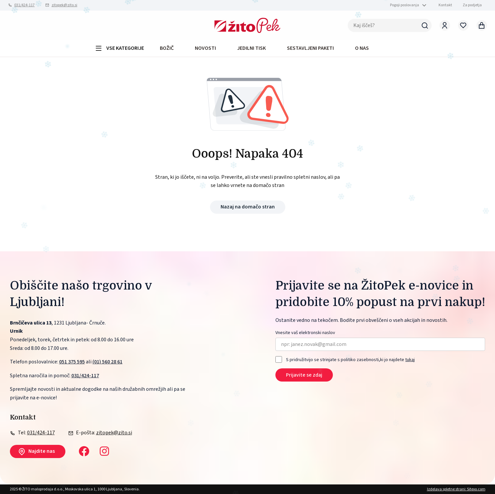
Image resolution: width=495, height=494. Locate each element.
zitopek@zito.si (64, 5)
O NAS (362, 48)
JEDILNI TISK (251, 48)
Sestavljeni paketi (310, 48)
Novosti (205, 48)
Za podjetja (472, 5)
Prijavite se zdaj (304, 375)
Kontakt (445, 5)
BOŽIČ (167, 48)
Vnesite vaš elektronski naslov (305, 333)
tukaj (410, 359)
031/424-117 (24, 5)
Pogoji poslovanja (404, 5)
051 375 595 (72, 361)
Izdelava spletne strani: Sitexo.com (456, 489)
